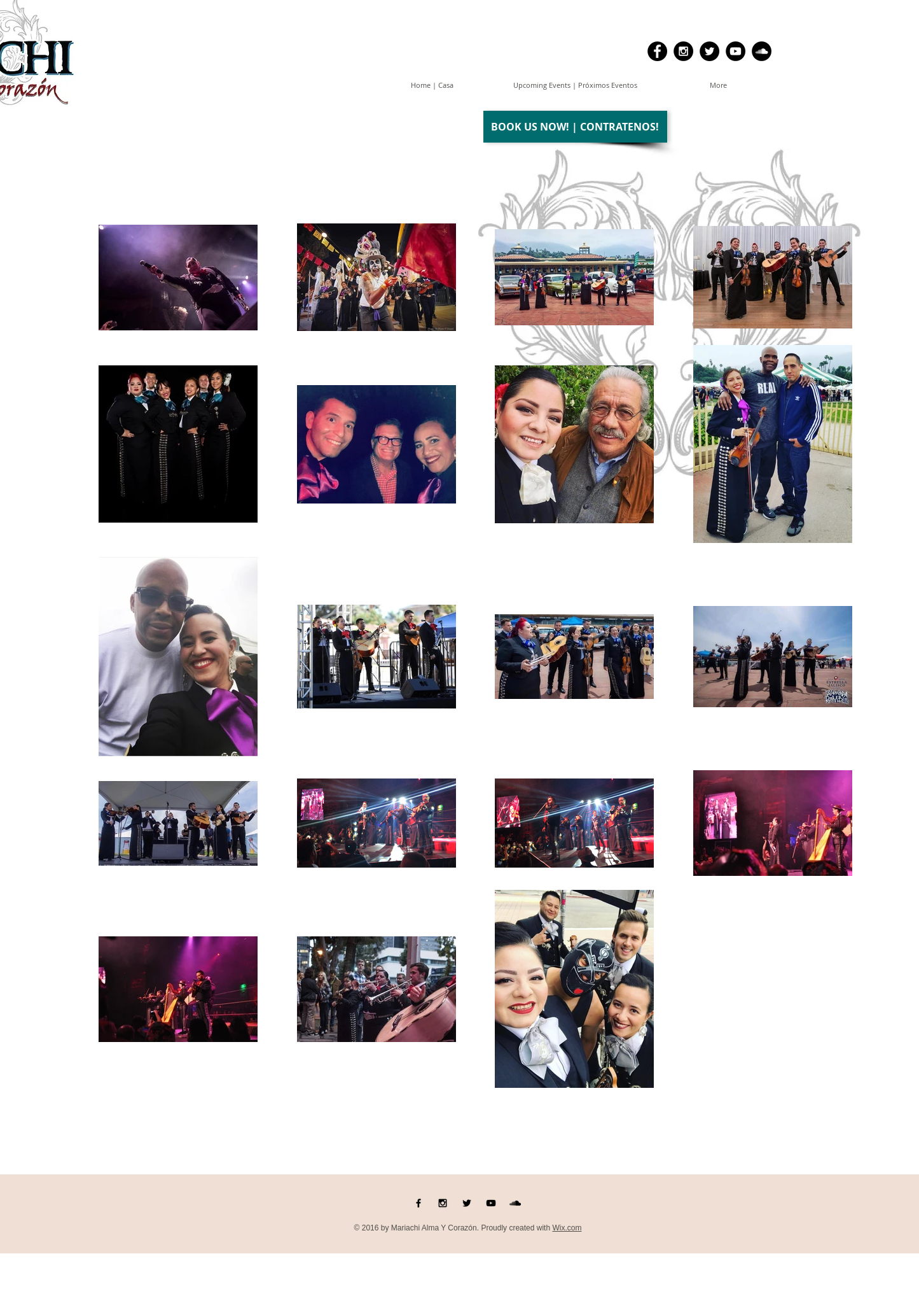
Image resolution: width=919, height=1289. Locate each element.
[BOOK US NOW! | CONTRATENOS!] (575, 127)
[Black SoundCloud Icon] (515, 1203)
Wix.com (566, 1227)
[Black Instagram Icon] (442, 1203)
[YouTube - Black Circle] (735, 51)
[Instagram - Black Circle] (683, 51)
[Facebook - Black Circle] (657, 51)
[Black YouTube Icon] (491, 1203)
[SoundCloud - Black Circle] (761, 51)
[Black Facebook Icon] (418, 1203)
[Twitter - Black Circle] (709, 51)
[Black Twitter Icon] (467, 1203)
